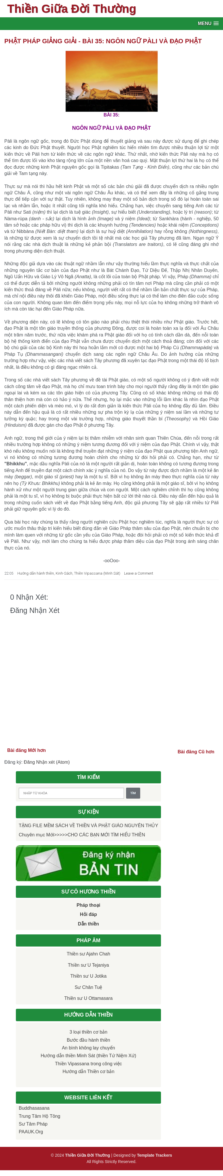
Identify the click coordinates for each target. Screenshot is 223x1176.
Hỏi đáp (88, 914)
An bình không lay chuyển (88, 1047)
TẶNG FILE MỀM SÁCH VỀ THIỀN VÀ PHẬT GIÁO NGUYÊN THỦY (88, 825)
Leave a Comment (138, 573)
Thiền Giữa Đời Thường (71, 8)
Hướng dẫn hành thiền (35, 573)
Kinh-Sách (64, 573)
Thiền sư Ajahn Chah (88, 953)
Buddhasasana (34, 1108)
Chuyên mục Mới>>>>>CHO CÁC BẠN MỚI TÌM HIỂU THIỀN (82, 834)
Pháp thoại (88, 905)
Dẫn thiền (88, 923)
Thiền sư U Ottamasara (88, 998)
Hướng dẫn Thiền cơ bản (89, 1071)
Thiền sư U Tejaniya (88, 965)
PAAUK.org (31, 1131)
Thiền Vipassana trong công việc (88, 1063)
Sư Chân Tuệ (88, 987)
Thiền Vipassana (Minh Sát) (97, 573)
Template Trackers (154, 1155)
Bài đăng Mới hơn (26, 750)
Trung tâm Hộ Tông (39, 1116)
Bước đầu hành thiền (88, 1040)
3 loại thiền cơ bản (88, 1032)
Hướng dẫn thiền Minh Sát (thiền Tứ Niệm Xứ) (88, 1055)
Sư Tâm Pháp (33, 1124)
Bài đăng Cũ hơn (196, 751)
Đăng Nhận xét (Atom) (47, 762)
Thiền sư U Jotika (88, 976)
